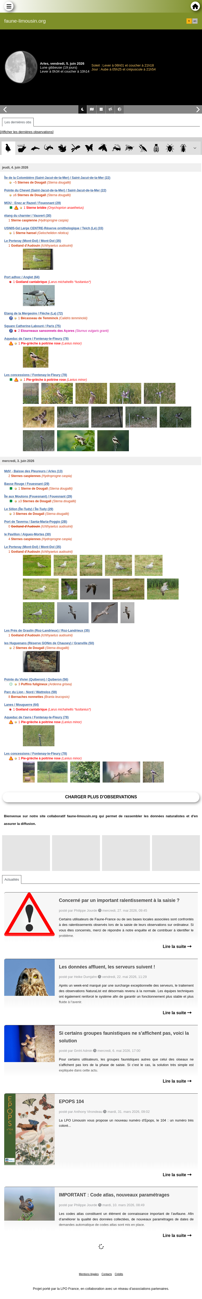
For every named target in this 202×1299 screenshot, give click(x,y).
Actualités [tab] (11, 879)
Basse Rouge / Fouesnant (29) (26, 484)
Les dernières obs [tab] (17, 122)
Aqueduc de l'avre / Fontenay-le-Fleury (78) (36, 339)
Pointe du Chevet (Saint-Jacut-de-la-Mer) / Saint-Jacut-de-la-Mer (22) (55, 190)
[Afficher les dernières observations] (26, 132)
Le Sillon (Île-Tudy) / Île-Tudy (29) (28, 509)
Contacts (107, 1274)
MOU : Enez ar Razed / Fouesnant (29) (32, 203)
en (195, 21)
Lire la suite (177, 946)
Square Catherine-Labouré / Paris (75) (32, 326)
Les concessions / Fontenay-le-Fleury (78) (35, 375)
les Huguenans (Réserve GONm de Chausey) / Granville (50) (49, 643)
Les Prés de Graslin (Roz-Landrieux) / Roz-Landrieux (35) (47, 630)
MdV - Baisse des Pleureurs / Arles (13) (33, 471)
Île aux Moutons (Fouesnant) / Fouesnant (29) (38, 496)
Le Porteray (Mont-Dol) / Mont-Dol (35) (32, 241)
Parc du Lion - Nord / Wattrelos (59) (30, 692)
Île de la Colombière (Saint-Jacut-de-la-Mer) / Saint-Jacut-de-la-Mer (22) (57, 178)
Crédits (119, 1274)
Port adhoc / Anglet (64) (21, 277)
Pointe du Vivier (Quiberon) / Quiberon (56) (36, 679)
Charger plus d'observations (101, 797)
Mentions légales (89, 1274)
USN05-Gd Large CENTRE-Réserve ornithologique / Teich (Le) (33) (53, 228)
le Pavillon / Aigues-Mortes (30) (27, 534)
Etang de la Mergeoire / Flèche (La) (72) (33, 313)
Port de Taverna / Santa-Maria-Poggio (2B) (35, 522)
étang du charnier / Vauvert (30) (27, 215)
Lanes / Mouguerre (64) (21, 705)
